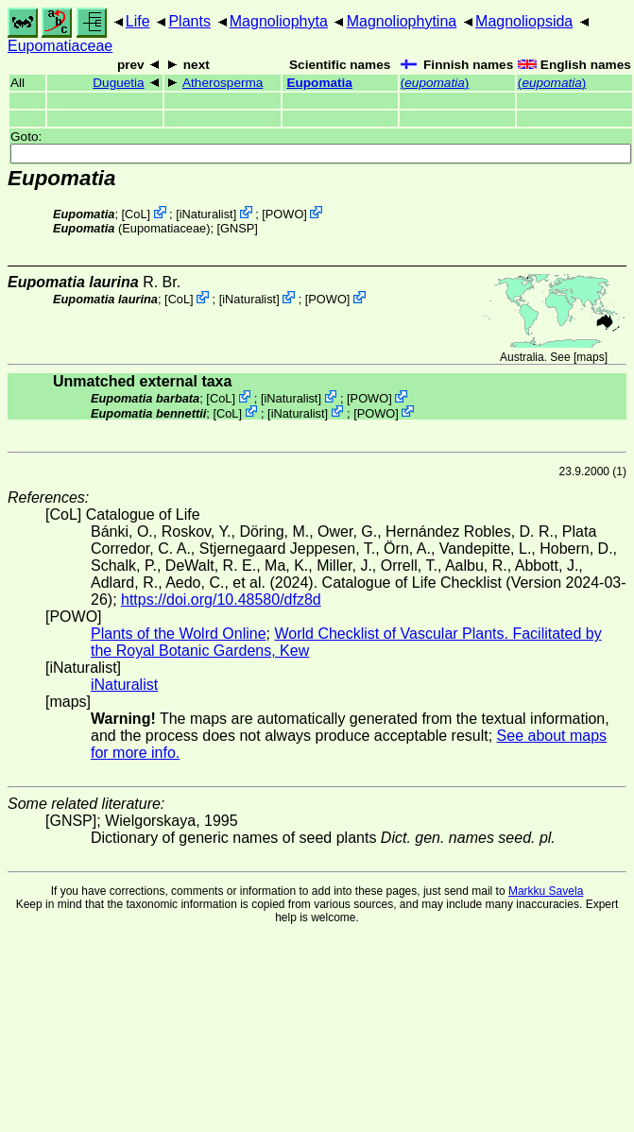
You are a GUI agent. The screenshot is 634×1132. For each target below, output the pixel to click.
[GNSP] (237, 228)
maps (590, 357)
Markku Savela (545, 891)
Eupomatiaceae (60, 46)
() (435, 83)
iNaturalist (206, 214)
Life (138, 21)
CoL (135, 214)
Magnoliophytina (402, 21)
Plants (189, 21)
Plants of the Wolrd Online (178, 634)
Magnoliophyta (279, 21)
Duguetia (118, 83)
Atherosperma (222, 83)
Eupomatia (319, 83)
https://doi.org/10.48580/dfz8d (221, 600)
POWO (285, 214)
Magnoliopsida (524, 21)
